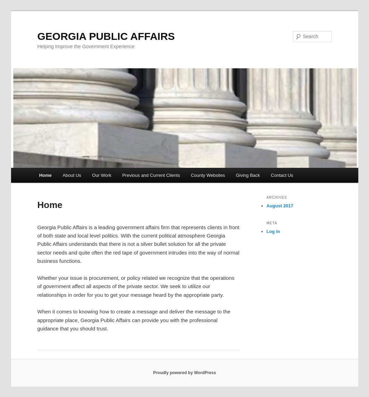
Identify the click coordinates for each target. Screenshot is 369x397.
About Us (71, 175)
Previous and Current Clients (151, 175)
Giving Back (248, 175)
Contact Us (282, 175)
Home (45, 175)
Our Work (101, 175)
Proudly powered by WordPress (184, 372)
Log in (273, 231)
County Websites (208, 175)
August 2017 (280, 205)
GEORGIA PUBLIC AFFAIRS (106, 36)
